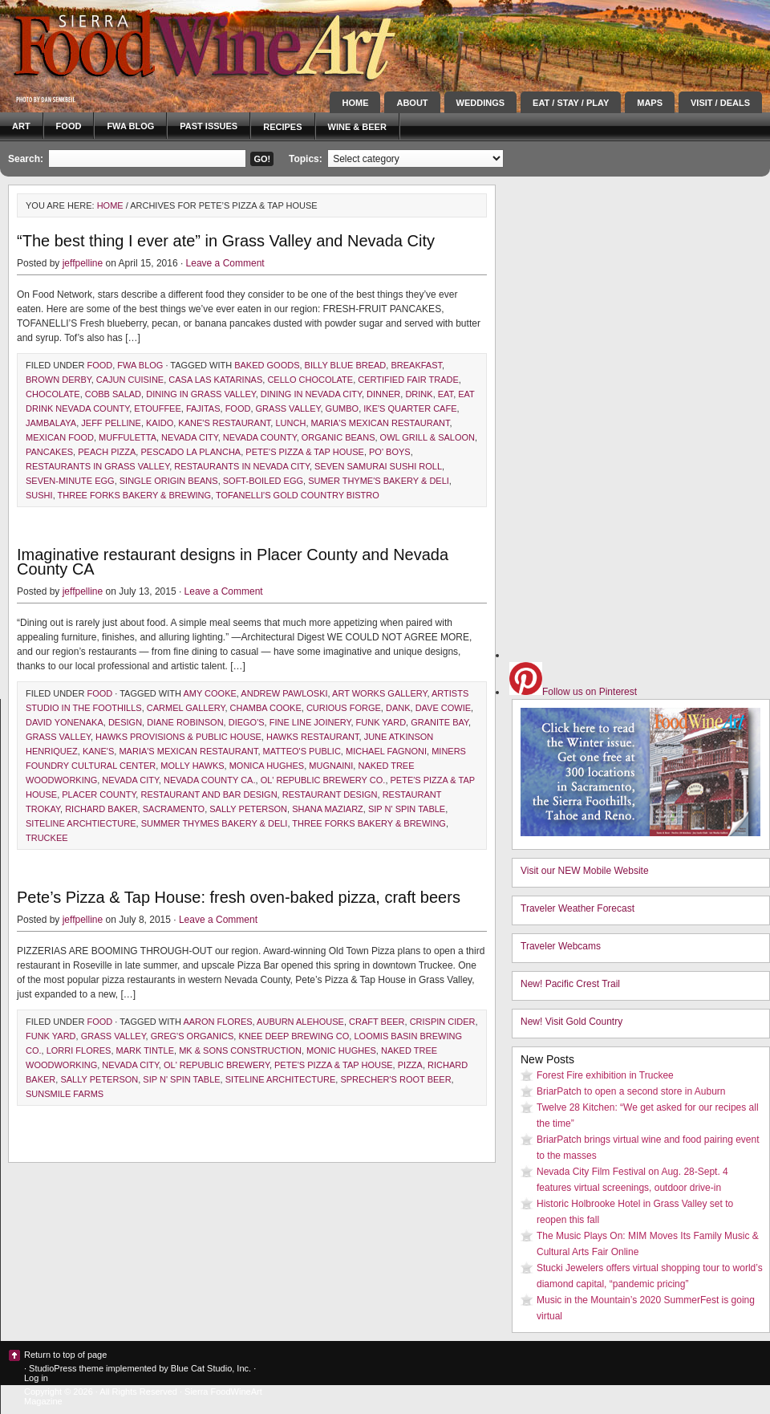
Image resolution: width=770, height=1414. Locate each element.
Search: (25, 159)
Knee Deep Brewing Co (293, 1036)
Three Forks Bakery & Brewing (135, 495)
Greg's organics (192, 1036)
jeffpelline (83, 263)
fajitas (203, 408)
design (125, 722)
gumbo (342, 408)
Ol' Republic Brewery (217, 1065)
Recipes (282, 127)
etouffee (157, 408)
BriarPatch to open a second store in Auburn (631, 1091)
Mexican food (60, 437)
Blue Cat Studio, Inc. (211, 1368)
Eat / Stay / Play (571, 103)
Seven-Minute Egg (70, 481)
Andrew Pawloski (284, 693)
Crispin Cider (443, 1021)
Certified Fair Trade (408, 379)
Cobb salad (113, 394)
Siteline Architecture (280, 1079)
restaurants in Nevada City (242, 466)
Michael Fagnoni (386, 751)
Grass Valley (288, 408)
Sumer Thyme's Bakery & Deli (378, 481)
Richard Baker (101, 809)
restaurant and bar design (208, 794)
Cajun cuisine (130, 379)
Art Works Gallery (379, 693)
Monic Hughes (341, 1050)
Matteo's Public (302, 751)
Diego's (247, 722)
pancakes (49, 452)
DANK (398, 708)
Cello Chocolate (310, 379)
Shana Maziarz (327, 809)
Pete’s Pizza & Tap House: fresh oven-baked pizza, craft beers (238, 897)
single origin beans (169, 481)
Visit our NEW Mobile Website (585, 870)
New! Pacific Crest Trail (570, 983)
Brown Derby (58, 379)
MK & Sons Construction (240, 1050)
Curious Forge (343, 708)
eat (445, 394)
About (412, 103)
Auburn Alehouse (300, 1021)
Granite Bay (439, 722)
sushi (39, 495)
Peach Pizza (107, 452)
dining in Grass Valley (201, 394)
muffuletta (127, 437)
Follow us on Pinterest (573, 691)
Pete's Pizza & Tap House (304, 452)
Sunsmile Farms (64, 1094)
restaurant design (330, 794)
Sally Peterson (248, 809)
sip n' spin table (406, 809)
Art (21, 126)
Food (69, 126)
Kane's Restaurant (224, 423)
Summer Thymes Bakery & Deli (214, 823)
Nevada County (260, 437)
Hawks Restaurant (312, 737)
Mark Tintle (145, 1050)
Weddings (480, 103)
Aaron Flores (217, 1021)
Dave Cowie (443, 708)
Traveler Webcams (561, 946)
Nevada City (189, 437)
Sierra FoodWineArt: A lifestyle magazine (144, 44)
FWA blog (130, 126)
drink (418, 394)
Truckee (47, 838)
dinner (383, 394)
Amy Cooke (209, 693)
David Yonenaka (64, 722)
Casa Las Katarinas (215, 379)
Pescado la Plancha (190, 452)
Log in (36, 1378)
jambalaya (51, 423)
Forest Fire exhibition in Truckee (605, 1075)
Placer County (99, 794)
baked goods (266, 365)
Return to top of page (65, 1354)
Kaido (159, 423)
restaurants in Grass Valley (97, 466)
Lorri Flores (79, 1050)
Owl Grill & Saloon (427, 437)
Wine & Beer (357, 127)
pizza (410, 1065)
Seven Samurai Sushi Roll (378, 466)
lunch (290, 423)
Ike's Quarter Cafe (409, 408)
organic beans (338, 437)
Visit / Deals (720, 103)
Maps (650, 103)
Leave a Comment (225, 263)
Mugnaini (331, 765)
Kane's (98, 751)
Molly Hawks (192, 765)
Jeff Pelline (111, 423)
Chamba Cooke (266, 708)
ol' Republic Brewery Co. (323, 780)
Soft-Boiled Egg (263, 481)
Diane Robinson (185, 722)
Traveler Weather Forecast (577, 908)
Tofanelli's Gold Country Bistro (297, 495)
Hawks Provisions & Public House (178, 737)
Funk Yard (381, 722)
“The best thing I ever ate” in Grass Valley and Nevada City (226, 241)
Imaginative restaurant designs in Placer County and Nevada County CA (232, 562)
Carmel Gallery (186, 708)
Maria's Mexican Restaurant (380, 423)
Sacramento (174, 809)
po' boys (390, 452)
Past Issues (208, 126)
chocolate (53, 394)
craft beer (376, 1021)
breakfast (416, 365)
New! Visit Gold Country (571, 1021)
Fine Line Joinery (310, 722)
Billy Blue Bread (346, 365)
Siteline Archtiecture (81, 823)
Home (355, 103)
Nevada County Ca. (210, 780)
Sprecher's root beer (395, 1079)
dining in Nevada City (311, 394)
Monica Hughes (267, 765)
